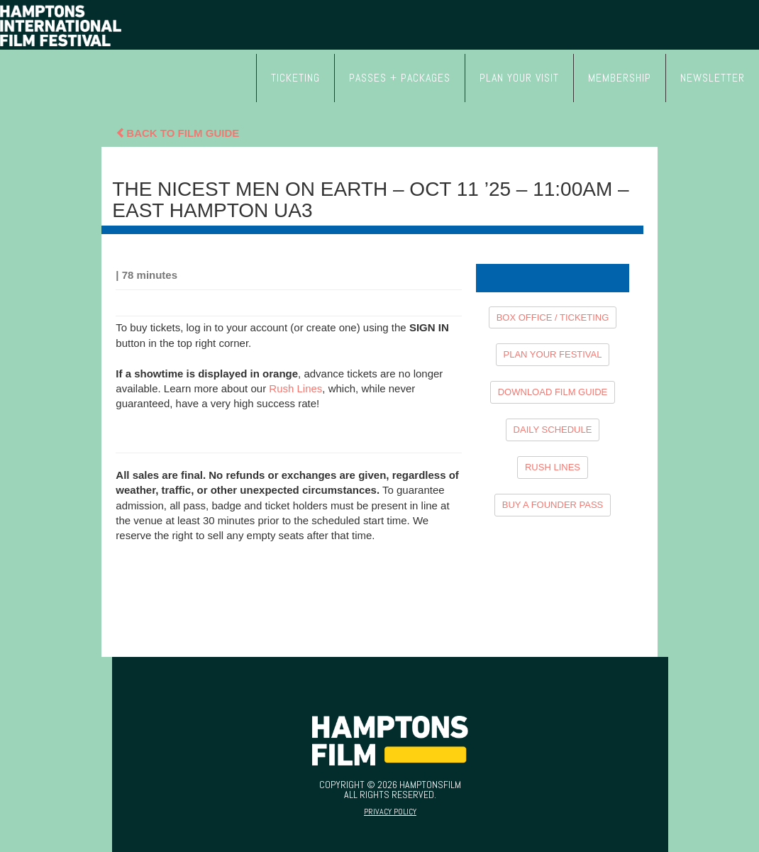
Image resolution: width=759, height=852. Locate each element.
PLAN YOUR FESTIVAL (553, 354)
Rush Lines (295, 388)
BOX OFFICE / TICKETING (553, 317)
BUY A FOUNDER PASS (553, 504)
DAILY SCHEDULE (553, 429)
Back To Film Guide (177, 133)
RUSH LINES (552, 467)
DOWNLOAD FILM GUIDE (553, 392)
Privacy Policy (390, 811)
